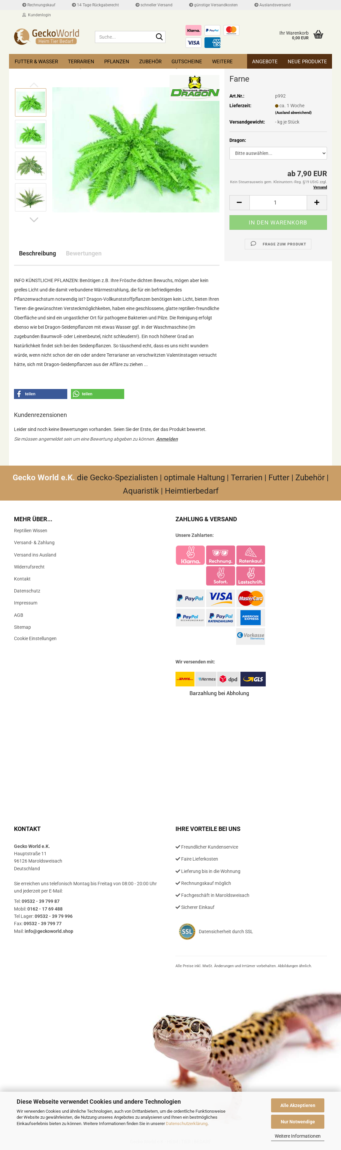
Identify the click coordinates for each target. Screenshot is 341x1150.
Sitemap (22, 627)
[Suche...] (159, 37)
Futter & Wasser (36, 62)
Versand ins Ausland (35, 555)
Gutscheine (186, 62)
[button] (34, 220)
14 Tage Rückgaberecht (95, 5)
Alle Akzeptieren (297, 1105)
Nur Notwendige (298, 1121)
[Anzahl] (278, 202)
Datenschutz (27, 590)
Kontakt (22, 578)
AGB (18, 615)
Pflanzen (116, 62)
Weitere (222, 62)
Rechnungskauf (38, 5)
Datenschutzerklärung (186, 1123)
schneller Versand (154, 5)
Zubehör (150, 62)
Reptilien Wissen (30, 530)
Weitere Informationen (298, 1136)
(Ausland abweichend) (293, 113)
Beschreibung (37, 253)
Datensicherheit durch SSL (226, 931)
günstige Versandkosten (213, 5)
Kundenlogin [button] (36, 15)
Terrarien (81, 62)
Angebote (265, 62)
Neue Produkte (307, 62)
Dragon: (237, 140)
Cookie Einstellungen (35, 638)
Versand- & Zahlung (34, 542)
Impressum (25, 602)
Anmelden (167, 439)
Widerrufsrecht (29, 567)
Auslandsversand (272, 5)
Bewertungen (84, 253)
